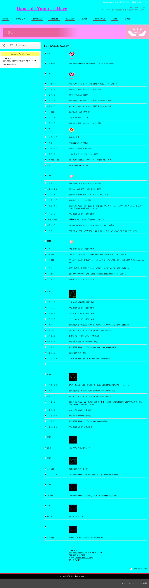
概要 (145, 583)
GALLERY (70, 19)
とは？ (20, 19)
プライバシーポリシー (129, 583)
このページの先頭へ (139, 569)
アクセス (20, 45)
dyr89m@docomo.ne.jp (84, 557)
